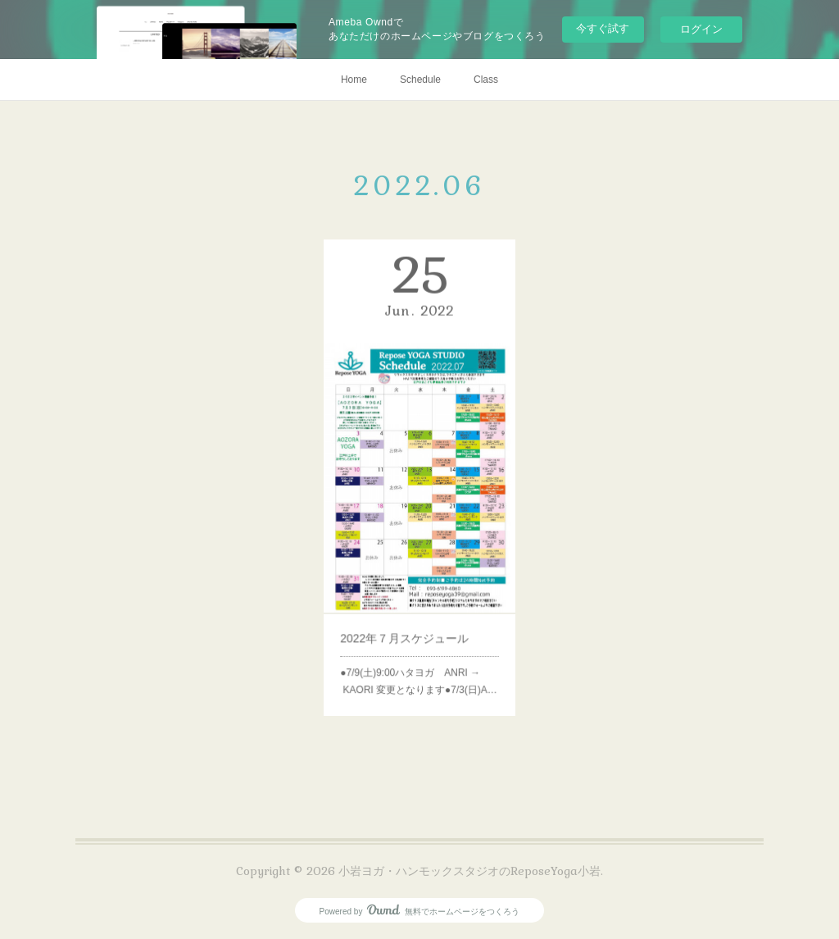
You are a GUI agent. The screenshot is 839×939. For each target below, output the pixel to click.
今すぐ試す (602, 28)
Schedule (420, 79)
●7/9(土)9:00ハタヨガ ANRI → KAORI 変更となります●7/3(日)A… (418, 650)
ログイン (701, 29)
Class (486, 79)
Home (354, 79)
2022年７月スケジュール (406, 613)
